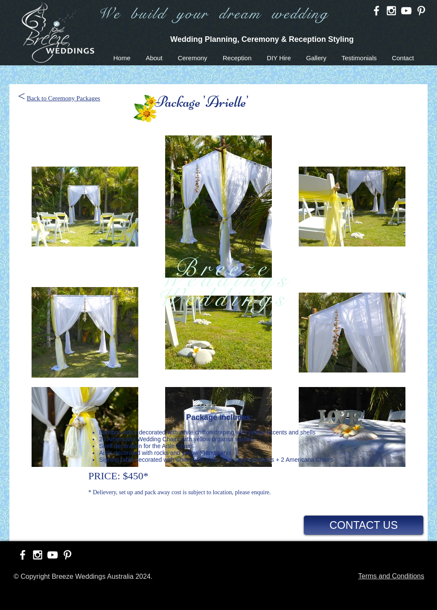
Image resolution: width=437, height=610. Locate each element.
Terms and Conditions (391, 576)
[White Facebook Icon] (376, 10)
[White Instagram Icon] (391, 10)
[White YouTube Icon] (406, 10)
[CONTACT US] (363, 525)
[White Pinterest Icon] (421, 10)
